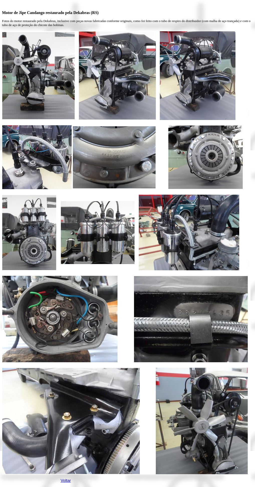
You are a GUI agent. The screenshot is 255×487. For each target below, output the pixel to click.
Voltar (66, 480)
